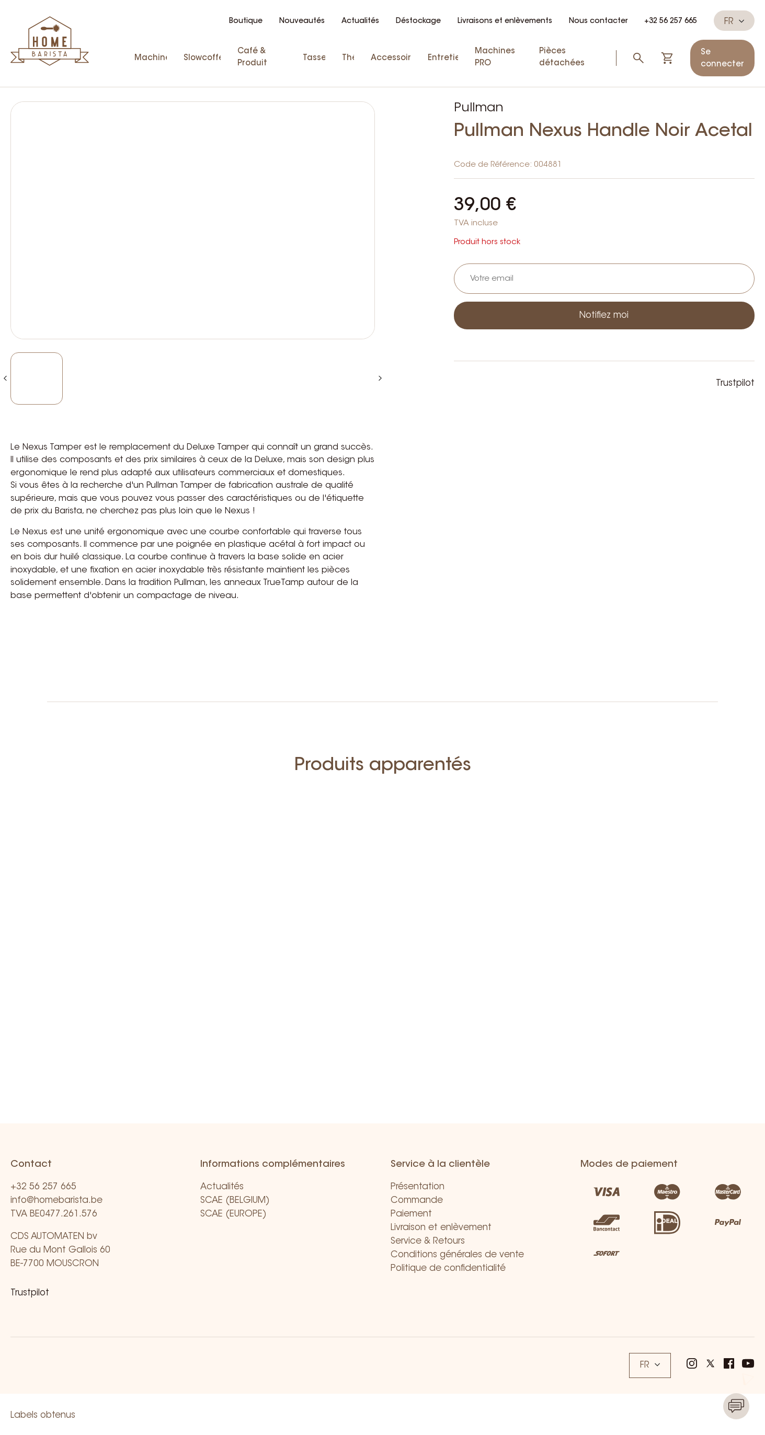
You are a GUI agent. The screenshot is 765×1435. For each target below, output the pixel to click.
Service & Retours (428, 1241)
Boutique (245, 21)
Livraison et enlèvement (441, 1227)
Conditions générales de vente (457, 1254)
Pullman (479, 108)
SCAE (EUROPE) (233, 1214)
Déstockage (418, 21)
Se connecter (722, 58)
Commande (417, 1200)
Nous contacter (598, 21)
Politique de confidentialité (448, 1268)
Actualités (360, 21)
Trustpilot (735, 383)
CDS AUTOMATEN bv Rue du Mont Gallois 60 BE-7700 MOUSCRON (60, 1250)
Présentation (417, 1187)
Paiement (411, 1214)
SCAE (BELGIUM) (235, 1200)
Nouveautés (302, 21)
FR (734, 21)
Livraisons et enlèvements (505, 21)
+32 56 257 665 (670, 21)
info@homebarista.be (56, 1200)
